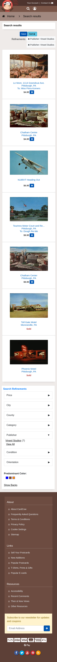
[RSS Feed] (38, 652)
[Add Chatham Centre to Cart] (32, 139)
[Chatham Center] (29, 262)
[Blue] (7, 478)
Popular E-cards (19, 573)
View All (10, 444)
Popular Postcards (20, 563)
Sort (32, 34)
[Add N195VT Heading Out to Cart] (32, 185)
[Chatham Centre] (29, 119)
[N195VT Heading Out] (29, 166)
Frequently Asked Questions (24, 514)
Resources (13, 584)
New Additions (18, 558)
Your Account (32, 3)
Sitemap (15, 534)
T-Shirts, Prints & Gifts (22, 568)
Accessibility (17, 591)
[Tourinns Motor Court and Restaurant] (29, 213)
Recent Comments (20, 596)
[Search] (28, 8)
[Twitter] (21, 652)
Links (10, 545)
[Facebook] (16, 652)
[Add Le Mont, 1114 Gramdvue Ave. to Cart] (32, 92)
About (10, 502)
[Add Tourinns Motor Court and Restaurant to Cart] (32, 235)
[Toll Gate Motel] (29, 308)
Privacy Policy (18, 524)
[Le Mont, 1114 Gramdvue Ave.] (29, 71)
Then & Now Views (20, 601)
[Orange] (13, 478)
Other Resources (19, 606)
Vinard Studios (13, 440)
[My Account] (34, 8)
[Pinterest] (32, 652)
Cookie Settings (18, 529)
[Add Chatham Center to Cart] (32, 282)
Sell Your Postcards (20, 552)
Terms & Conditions (20, 519)
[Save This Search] (23, 34)
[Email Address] (25, 628)
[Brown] (10, 478)
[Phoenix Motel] (29, 355)
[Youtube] (27, 652)
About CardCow (18, 509)
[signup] (47, 628)
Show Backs (10, 485)
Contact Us (46, 3)
